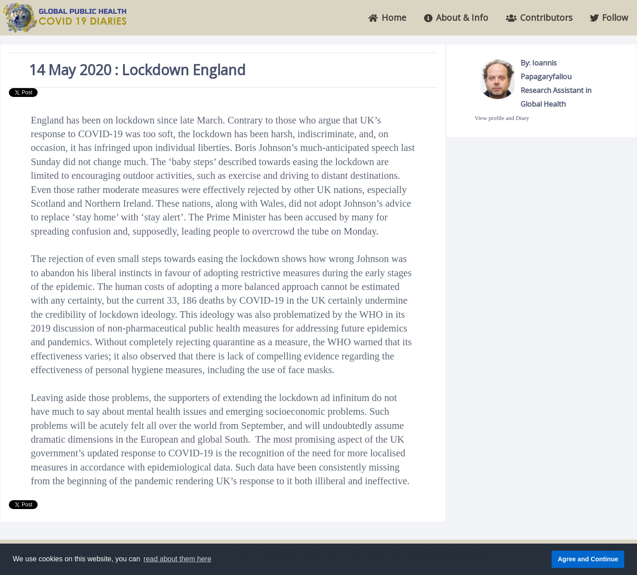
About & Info (456, 17)
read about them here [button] (177, 559)
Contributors (539, 17)
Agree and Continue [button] (588, 559)
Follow (609, 17)
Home (387, 17)
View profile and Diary (502, 118)
